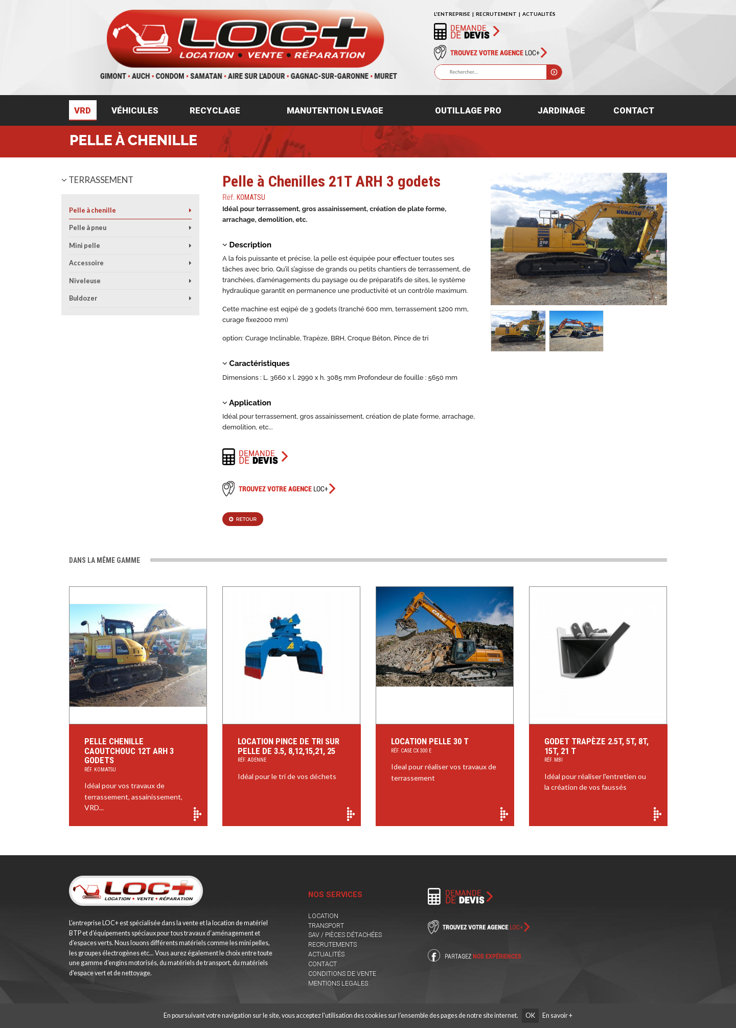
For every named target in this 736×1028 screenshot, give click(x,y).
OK (530, 1015)
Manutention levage (335, 110)
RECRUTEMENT (496, 14)
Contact (633, 110)
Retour (243, 519)
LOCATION (323, 916)
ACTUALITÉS (539, 14)
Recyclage (215, 110)
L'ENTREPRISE (452, 14)
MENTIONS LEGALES (338, 983)
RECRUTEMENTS (332, 944)
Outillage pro (468, 110)
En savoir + (557, 1015)
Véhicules (134, 110)
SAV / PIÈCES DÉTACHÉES (345, 935)
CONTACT (322, 964)
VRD (82, 110)
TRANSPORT (326, 925)
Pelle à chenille (133, 140)
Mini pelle (84, 245)
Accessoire (86, 263)
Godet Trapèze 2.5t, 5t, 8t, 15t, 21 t (598, 751)
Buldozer (83, 298)
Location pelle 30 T (445, 746)
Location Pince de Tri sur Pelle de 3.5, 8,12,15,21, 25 (292, 751)
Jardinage (561, 110)
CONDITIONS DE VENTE (342, 973)
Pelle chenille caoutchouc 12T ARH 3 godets (138, 755)
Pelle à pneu (87, 228)
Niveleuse (85, 281)
